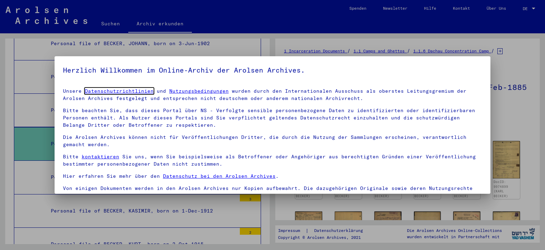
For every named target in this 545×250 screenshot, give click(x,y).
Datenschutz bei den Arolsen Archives (219, 176)
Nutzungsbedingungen (199, 91)
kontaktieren (100, 156)
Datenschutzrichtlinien (119, 91)
